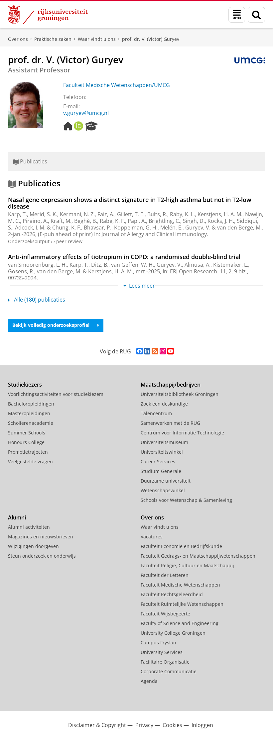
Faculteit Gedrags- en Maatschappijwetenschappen (198, 556)
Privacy (144, 725)
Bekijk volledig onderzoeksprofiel (55, 325)
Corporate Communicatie (169, 671)
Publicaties (30, 161)
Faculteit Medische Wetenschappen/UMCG (116, 85)
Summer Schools (26, 432)
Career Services (158, 461)
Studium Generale (161, 471)
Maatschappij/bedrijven (171, 384)
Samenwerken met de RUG (170, 423)
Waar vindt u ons (97, 39)
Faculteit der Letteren (165, 575)
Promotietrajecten (28, 452)
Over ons (18, 39)
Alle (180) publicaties (36, 299)
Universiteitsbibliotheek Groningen (179, 394)
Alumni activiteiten (29, 527)
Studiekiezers (25, 384)
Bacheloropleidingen (31, 404)
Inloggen (202, 725)
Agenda (149, 681)
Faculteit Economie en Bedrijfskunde (181, 546)
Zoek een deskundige (164, 404)
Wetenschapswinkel (163, 490)
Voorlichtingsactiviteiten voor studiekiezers (55, 394)
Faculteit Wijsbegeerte (165, 613)
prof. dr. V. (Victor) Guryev (150, 39)
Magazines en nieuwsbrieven (40, 536)
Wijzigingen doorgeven (33, 546)
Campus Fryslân (158, 642)
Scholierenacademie (30, 423)
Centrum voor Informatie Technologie (182, 432)
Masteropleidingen (29, 413)
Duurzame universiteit (166, 481)
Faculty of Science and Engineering (179, 623)
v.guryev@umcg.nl (86, 113)
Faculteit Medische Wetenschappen (180, 585)
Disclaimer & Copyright (97, 725)
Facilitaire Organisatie (165, 662)
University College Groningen (173, 633)
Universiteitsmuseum (164, 442)
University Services (162, 652)
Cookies (172, 725)
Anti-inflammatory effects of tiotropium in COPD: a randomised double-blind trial (124, 257)
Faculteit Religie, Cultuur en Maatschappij (187, 565)
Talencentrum (156, 413)
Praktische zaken (52, 39)
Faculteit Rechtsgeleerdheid (172, 594)
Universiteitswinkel (162, 452)
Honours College (26, 442)
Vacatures (152, 536)
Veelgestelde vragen (30, 461)
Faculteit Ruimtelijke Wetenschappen (182, 604)
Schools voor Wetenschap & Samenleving (186, 500)
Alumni (17, 517)
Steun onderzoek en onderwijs (42, 556)
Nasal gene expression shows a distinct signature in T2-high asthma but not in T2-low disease (129, 203)
